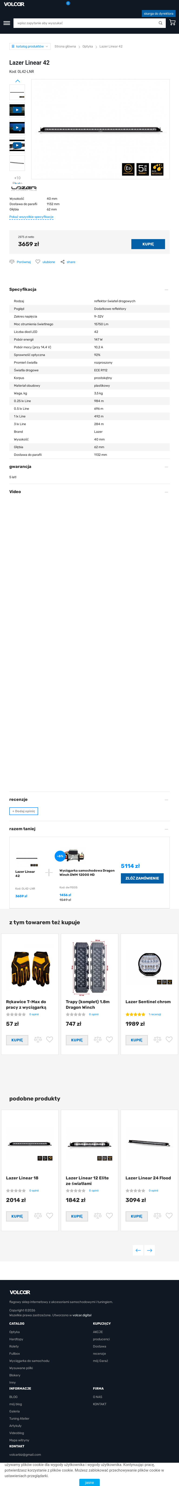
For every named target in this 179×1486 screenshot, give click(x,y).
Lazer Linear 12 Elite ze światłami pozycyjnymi (87, 1183)
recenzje (99, 1354)
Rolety (14, 1346)
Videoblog (16, 1433)
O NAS (97, 1397)
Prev (11, 79)
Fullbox (14, 1354)
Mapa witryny (19, 1440)
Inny (12, 1382)
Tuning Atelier (19, 1419)
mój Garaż (100, 1361)
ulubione (49, 262)
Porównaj (24, 262)
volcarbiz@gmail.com (25, 1455)
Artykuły (15, 1426)
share (71, 262)
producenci (101, 1339)
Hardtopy (16, 1339)
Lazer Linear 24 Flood (148, 1178)
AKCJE (98, 1332)
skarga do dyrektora (158, 14)
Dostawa (99, 1346)
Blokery (14, 1375)
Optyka (14, 1332)
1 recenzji (155, 1014)
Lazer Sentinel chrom (148, 1001)
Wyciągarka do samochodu (29, 1361)
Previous (138, 1250)
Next (11, 182)
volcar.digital (82, 1315)
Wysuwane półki (21, 1368)
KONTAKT (99, 1404)
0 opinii (34, 1014)
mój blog (15, 1404)
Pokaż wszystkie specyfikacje (31, 217)
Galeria (14, 1411)
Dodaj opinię (23, 811)
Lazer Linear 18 (22, 1178)
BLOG (13, 1397)
